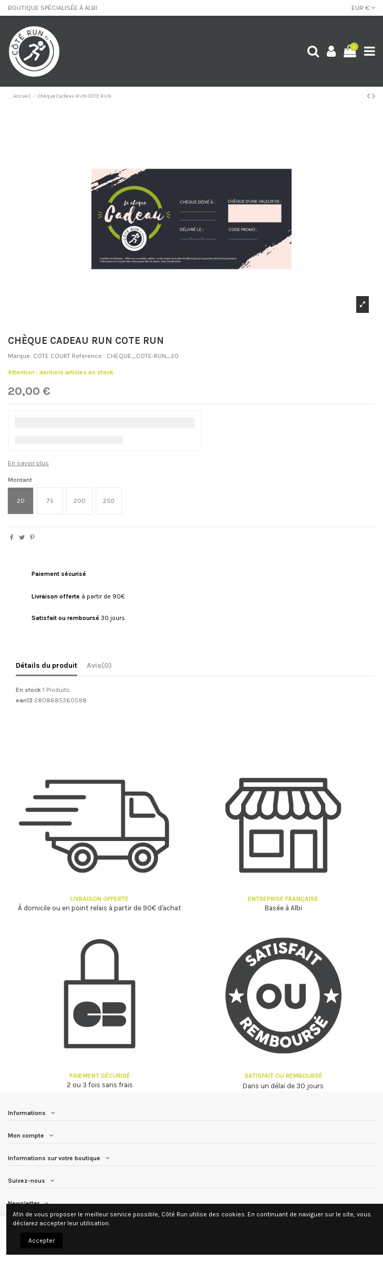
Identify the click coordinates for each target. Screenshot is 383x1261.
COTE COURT (51, 356)
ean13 (24, 700)
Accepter (41, 1240)
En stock (28, 689)
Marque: (20, 356)
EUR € (363, 8)
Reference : (88, 356)
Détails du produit (46, 665)
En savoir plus (28, 463)
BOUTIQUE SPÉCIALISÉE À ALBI (52, 8)
